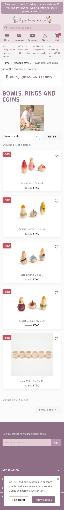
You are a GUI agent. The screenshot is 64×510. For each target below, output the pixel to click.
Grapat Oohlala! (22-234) (32, 320)
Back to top (48, 410)
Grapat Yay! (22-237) (32, 183)
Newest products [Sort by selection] (21, 136)
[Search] (32, 27)
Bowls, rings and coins (29, 77)
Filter (52, 136)
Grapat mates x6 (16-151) (32, 380)
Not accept (18, 499)
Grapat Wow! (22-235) (32, 274)
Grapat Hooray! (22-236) (32, 228)
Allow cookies (44, 499)
